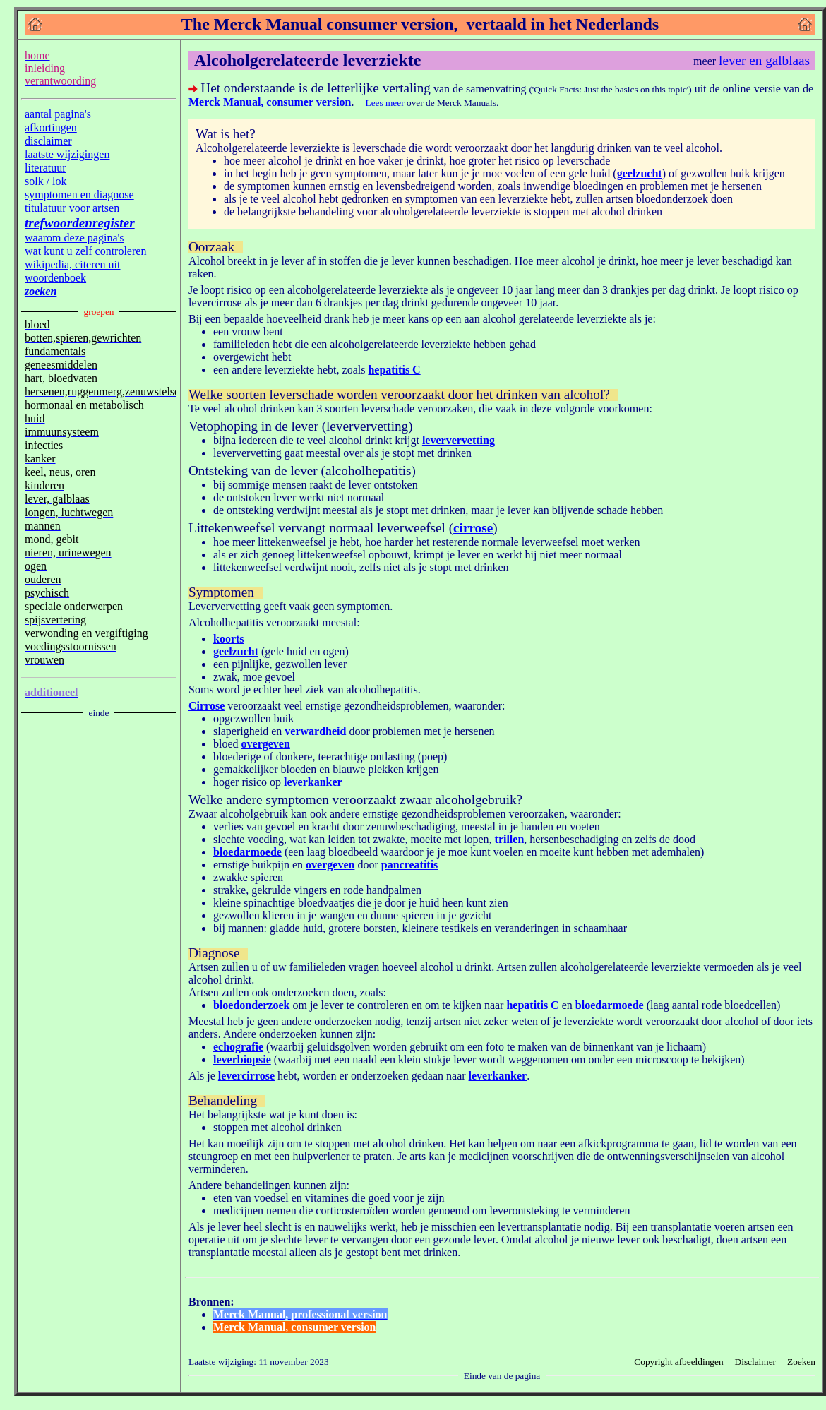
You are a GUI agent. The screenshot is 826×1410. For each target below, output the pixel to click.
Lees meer (385, 102)
